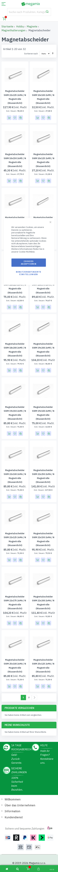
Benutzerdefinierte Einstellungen (28, 273)
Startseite (7, 26)
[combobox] (29, 12)
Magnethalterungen (14, 30)
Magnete (32, 26)
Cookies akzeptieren (28, 262)
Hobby (20, 26)
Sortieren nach (31, 53)
